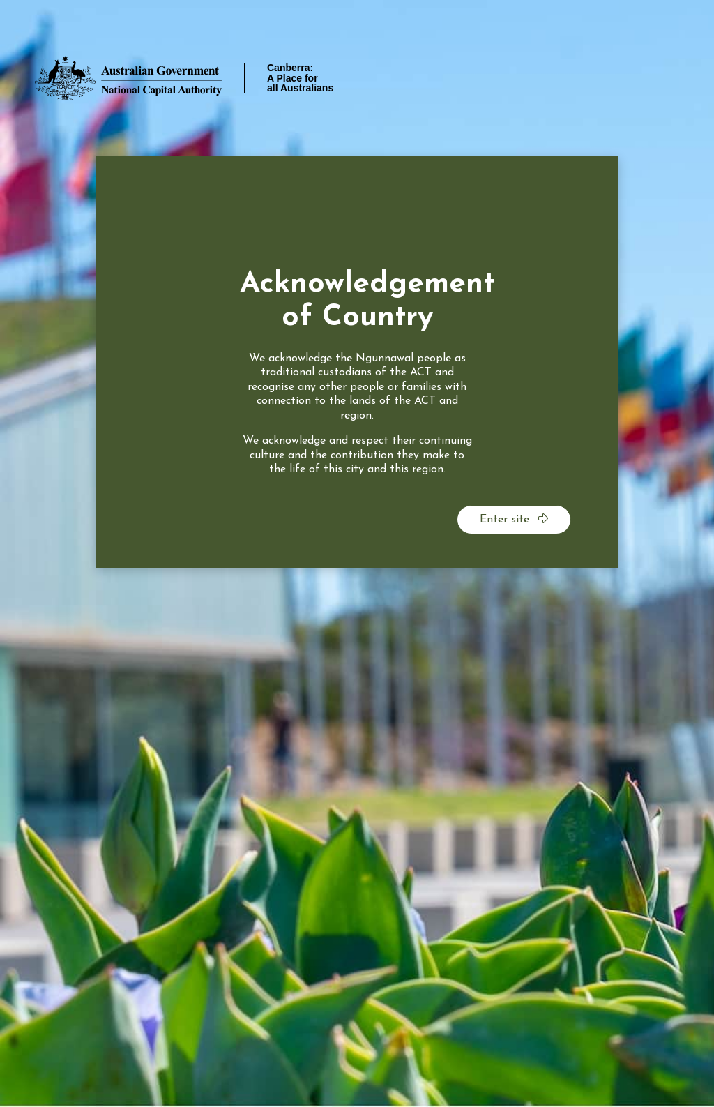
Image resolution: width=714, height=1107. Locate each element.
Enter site (514, 519)
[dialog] (357, 362)
